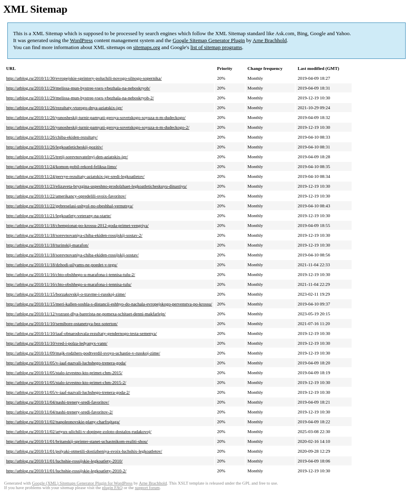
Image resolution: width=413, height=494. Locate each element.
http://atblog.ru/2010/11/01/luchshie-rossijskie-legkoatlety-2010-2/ (66, 470)
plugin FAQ (112, 487)
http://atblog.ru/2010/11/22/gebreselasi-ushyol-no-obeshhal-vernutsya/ (69, 205)
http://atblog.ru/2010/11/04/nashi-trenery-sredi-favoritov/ (57, 402)
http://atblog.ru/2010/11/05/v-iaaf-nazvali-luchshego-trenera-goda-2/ (68, 392)
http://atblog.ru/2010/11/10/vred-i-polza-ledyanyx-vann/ (56, 343)
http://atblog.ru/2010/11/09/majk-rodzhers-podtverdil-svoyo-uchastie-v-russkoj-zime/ (83, 352)
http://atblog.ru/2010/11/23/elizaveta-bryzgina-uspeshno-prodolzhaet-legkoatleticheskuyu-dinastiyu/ (96, 186)
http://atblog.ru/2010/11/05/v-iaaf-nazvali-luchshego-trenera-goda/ (66, 362)
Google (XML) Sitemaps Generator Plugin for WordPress (82, 483)
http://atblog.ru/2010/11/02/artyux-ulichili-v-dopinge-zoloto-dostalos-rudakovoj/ (78, 431)
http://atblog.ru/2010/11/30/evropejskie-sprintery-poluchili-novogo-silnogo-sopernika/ (84, 78)
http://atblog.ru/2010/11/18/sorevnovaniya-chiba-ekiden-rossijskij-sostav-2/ (74, 235)
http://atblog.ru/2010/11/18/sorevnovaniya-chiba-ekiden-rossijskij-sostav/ (72, 254)
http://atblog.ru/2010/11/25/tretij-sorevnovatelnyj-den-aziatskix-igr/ (67, 156)
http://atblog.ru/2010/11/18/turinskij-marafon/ (47, 245)
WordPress (81, 40)
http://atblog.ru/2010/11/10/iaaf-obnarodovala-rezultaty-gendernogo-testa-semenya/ (81, 333)
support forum (147, 487)
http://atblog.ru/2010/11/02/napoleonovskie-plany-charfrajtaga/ (63, 421)
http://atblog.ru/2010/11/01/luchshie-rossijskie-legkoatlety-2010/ (64, 460)
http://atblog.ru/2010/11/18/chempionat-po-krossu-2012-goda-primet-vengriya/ (77, 225)
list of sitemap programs (216, 47)
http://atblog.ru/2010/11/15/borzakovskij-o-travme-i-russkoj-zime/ (66, 294)
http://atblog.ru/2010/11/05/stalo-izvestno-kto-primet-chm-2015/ (64, 372)
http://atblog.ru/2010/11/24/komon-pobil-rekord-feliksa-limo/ (61, 166)
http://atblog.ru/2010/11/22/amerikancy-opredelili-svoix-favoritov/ (66, 195)
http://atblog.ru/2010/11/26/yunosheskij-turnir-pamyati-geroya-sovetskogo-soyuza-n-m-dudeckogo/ (95, 117)
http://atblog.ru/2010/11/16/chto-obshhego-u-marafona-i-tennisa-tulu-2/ (70, 274)
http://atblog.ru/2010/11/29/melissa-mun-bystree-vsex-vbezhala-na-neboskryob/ (78, 87)
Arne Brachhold (270, 40)
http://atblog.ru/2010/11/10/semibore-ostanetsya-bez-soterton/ (61, 323)
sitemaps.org (146, 47)
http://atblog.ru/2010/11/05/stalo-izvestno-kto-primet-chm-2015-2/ (66, 382)
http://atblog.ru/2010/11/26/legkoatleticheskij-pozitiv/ (54, 146)
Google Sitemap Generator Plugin (209, 40)
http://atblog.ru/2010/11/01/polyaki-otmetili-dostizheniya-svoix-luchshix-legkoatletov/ (84, 451)
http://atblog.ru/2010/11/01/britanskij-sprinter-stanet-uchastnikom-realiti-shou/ (77, 441)
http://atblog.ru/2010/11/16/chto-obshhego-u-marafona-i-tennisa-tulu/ (68, 284)
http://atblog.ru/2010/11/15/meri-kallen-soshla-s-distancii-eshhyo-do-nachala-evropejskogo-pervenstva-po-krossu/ (109, 303)
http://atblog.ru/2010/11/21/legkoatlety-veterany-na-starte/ (58, 215)
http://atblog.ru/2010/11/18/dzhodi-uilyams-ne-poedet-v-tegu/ (61, 264)
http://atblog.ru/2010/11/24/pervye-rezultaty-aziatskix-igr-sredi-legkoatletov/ (75, 176)
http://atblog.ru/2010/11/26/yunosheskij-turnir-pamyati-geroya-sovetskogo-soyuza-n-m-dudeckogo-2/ (98, 127)
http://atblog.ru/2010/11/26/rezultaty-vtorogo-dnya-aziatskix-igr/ (64, 107)
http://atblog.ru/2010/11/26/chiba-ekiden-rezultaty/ (52, 137)
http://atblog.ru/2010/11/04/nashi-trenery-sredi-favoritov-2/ (59, 411)
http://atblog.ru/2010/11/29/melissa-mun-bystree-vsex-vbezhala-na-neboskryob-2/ (80, 97)
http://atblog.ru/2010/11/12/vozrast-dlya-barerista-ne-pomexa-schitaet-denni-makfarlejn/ (86, 313)
